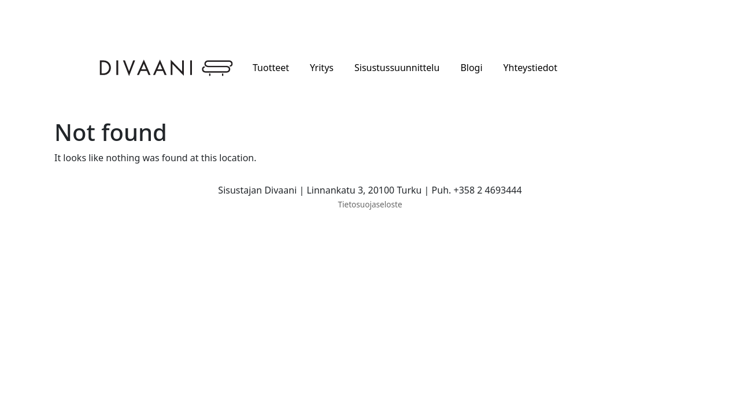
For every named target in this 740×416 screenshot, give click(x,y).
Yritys (322, 67)
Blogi (471, 67)
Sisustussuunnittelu (396, 67)
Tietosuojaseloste (370, 204)
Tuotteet (271, 67)
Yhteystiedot (530, 67)
